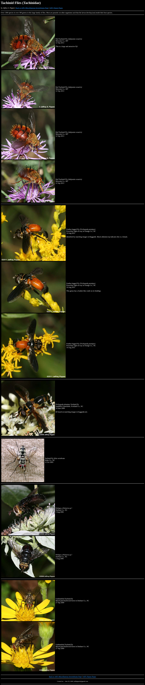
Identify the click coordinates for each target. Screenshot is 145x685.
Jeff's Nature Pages (56, 8)
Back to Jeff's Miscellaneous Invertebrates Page (32, 8)
